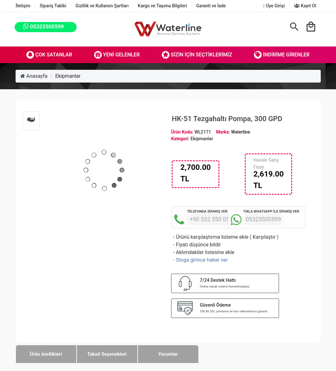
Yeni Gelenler (117, 55)
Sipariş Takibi (53, 5)
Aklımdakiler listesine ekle (203, 252)
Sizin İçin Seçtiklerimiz (197, 55)
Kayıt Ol (305, 5)
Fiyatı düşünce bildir (196, 245)
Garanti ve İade (211, 5)
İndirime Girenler (282, 55)
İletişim (23, 5)
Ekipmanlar (68, 76)
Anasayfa (34, 76)
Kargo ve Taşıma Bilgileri (162, 5)
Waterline (240, 132)
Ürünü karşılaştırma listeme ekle (210, 237)
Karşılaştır (264, 237)
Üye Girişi (274, 5)
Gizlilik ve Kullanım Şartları (102, 5)
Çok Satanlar (49, 55)
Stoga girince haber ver (200, 260)
